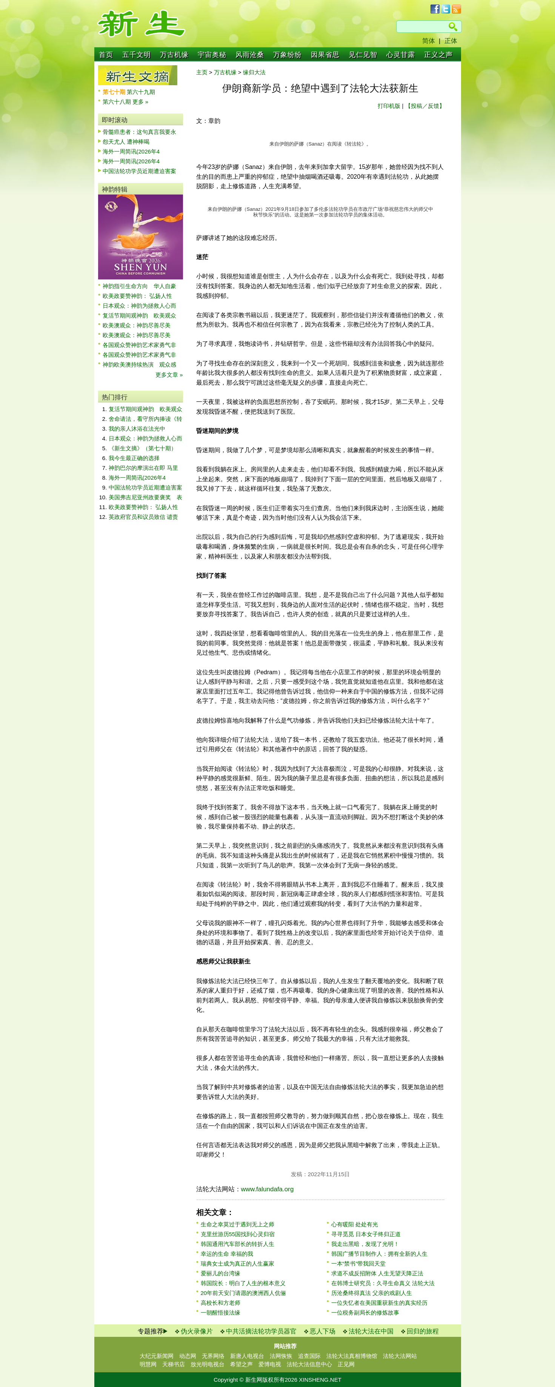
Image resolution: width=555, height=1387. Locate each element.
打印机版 (389, 106)
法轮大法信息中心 (309, 1364)
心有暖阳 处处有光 (354, 1224)
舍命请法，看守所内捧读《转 (145, 419)
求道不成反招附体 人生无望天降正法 (377, 1273)
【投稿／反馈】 (425, 106)
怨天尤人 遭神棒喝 (126, 141)
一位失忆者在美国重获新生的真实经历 (379, 1303)
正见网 (346, 1364)
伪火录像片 (197, 1331)
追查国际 (309, 1356)
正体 (450, 40)
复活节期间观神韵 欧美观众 (139, 315)
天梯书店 (173, 1364)
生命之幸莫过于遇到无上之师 (237, 1224)
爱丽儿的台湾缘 (220, 1273)
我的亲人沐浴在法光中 (137, 428)
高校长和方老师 (220, 1303)
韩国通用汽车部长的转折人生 (237, 1244)
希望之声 (241, 1364)
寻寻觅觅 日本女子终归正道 (366, 1234)
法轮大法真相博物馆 (351, 1356)
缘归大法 (254, 72)
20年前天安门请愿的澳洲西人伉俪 (243, 1293)
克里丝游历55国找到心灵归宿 (238, 1234)
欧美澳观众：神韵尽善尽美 (139, 325)
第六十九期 (141, 92)
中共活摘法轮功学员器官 (261, 1331)
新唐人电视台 (247, 1356)
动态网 (187, 1356)
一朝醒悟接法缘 (220, 1312)
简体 (428, 40)
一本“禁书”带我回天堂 (358, 1263)
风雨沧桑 (249, 54)
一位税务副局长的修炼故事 (365, 1312)
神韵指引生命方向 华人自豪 (139, 286)
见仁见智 (363, 54)
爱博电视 (269, 1364)
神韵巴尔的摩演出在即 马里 (143, 468)
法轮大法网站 (400, 1356)
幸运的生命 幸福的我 (227, 1253)
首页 (106, 54)
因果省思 (325, 54)
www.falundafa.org (267, 1189)
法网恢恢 (281, 1356)
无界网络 (213, 1356)
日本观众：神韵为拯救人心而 (139, 305)
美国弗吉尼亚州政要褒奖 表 (145, 497)
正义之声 (438, 54)
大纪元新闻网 (157, 1356)
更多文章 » (169, 374)
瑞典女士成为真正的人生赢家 (237, 1263)
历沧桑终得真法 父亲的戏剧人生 (371, 1293)
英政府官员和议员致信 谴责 (143, 517)
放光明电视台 (207, 1364)
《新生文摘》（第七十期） (143, 448)
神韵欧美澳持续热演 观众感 (139, 364)
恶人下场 (322, 1331)
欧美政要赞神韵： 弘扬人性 (137, 296)
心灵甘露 (400, 54)
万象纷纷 (287, 54)
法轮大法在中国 (371, 1331)
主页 (202, 72)
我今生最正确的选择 (134, 458)
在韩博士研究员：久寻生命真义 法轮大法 (383, 1283)
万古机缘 (174, 54)
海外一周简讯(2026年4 (131, 151)
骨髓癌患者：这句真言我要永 (139, 132)
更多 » (140, 101)
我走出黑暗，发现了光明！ (365, 1244)
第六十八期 (117, 101)
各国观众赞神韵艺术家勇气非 (139, 345)
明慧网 (148, 1364)
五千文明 (136, 54)
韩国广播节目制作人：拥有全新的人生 (379, 1253)
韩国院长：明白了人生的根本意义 (243, 1283)
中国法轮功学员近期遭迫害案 (139, 171)
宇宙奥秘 (212, 54)
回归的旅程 (423, 1331)
